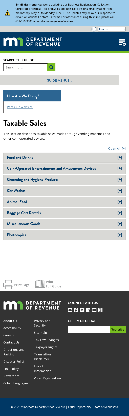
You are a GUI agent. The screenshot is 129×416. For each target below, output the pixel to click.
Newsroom (11, 376)
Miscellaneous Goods (64, 224)
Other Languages (15, 383)
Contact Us (11, 342)
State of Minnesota (106, 407)
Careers (8, 335)
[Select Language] (112, 29)
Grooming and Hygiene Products (64, 179)
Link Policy (11, 369)
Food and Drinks (64, 157)
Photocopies (64, 235)
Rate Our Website (20, 107)
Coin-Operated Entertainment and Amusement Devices (64, 168)
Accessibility (12, 328)
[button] (117, 148)
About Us (10, 321)
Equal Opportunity (79, 407)
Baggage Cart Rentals (64, 213)
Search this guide (18, 60)
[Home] (32, 41)
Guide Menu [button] (59, 80)
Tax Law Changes (46, 340)
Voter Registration (47, 378)
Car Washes (64, 191)
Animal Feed (64, 202)
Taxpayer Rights (45, 347)
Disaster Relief (13, 361)
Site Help (40, 333)
